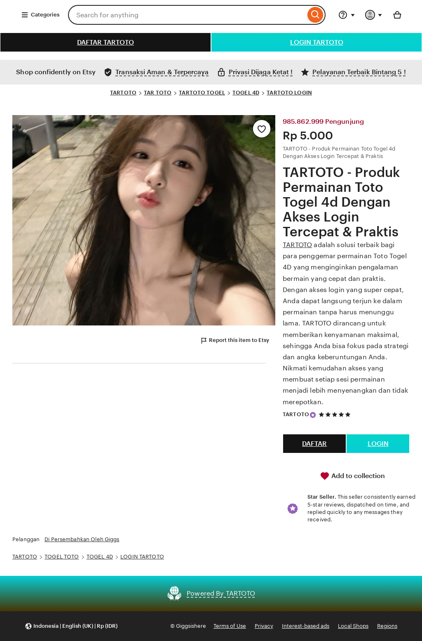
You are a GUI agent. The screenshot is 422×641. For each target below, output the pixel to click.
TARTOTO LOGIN (289, 93)
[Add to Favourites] (261, 128)
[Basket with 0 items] (397, 15)
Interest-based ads (305, 626)
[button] (71, 626)
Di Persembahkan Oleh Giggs (82, 539)
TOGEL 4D (245, 93)
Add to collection (352, 476)
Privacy (264, 626)
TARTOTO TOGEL (202, 93)
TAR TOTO (157, 93)
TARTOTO (123, 93)
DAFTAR (314, 444)
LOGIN (378, 444)
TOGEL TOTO (62, 557)
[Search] (315, 15)
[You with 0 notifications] (373, 15)
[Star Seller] (312, 415)
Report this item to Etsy (234, 340)
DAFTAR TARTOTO (105, 42)
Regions (387, 626)
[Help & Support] (346, 15)
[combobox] (186, 15)
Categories (40, 15)
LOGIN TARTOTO (316, 42)
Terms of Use (229, 626)
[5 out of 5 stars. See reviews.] (336, 414)
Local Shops (353, 626)
